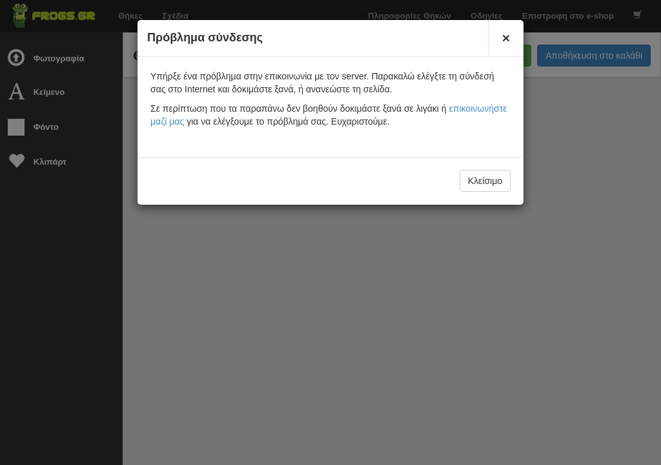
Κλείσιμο (485, 181)
